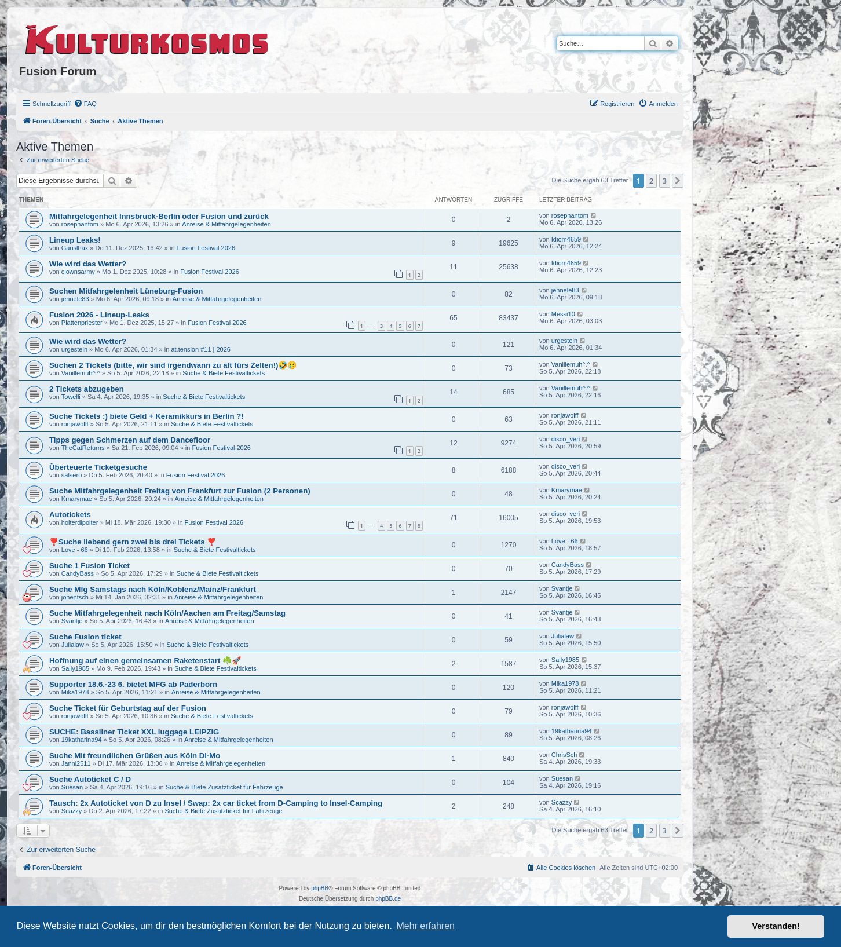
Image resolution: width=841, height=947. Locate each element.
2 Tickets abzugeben (86, 389)
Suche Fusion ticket (85, 636)
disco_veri (565, 439)
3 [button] (665, 180)
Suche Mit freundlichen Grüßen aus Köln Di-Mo (134, 755)
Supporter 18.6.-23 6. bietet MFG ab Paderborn (133, 684)
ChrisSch (564, 754)
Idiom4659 (566, 239)
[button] (677, 181)
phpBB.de (388, 898)
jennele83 (75, 298)
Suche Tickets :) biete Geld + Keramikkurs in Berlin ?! (146, 416)
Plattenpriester (82, 322)
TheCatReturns (83, 447)
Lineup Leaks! (75, 240)
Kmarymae (76, 498)
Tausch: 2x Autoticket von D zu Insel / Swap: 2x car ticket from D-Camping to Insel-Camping (215, 803)
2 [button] (651, 180)
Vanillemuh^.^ (80, 373)
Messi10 (563, 313)
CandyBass (77, 573)
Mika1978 (75, 692)
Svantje (562, 588)
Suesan (72, 787)
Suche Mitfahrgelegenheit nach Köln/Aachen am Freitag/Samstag (167, 613)
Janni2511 (76, 763)
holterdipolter (79, 522)
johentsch (75, 597)
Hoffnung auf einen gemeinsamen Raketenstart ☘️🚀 (145, 660)
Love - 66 (74, 549)
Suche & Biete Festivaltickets (223, 373)
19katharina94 (81, 739)
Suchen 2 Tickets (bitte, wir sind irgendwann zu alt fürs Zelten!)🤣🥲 (173, 365)
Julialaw (72, 644)
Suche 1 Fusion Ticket (89, 565)
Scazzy (71, 810)
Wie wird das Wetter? (87, 263)
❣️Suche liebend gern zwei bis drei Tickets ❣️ (132, 542)
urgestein (74, 349)
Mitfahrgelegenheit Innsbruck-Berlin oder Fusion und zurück (159, 216)
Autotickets (70, 514)
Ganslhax (74, 247)
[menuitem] (85, 104)
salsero (71, 474)
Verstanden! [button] (776, 926)
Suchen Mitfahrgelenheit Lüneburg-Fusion (126, 291)
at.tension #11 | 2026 (201, 349)
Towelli (71, 396)
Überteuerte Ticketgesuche (98, 467)
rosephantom (79, 224)
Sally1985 (75, 668)
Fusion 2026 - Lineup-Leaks (99, 314)
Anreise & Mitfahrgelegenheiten (226, 224)
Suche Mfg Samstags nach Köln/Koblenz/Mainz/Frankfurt (152, 589)
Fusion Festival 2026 (206, 247)
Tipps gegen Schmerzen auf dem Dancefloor (129, 440)
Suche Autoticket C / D (90, 779)
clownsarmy (78, 271)
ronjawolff (75, 424)
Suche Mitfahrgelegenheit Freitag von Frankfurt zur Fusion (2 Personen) (179, 491)
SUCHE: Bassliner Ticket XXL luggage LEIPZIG (134, 731)
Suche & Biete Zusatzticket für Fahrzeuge (224, 787)
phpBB (319, 888)
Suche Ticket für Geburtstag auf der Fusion (127, 708)
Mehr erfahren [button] (425, 926)
